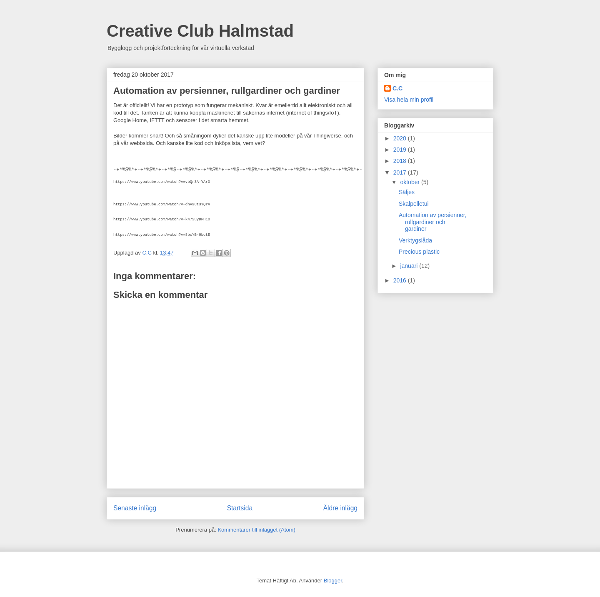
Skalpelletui (414, 203)
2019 (400, 149)
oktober (410, 182)
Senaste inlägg (134, 508)
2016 (400, 280)
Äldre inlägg (340, 508)
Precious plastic (419, 251)
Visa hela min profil (408, 99)
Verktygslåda (415, 240)
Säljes (407, 192)
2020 (400, 138)
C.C (397, 88)
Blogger (333, 580)
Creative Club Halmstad (200, 31)
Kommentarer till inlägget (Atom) (256, 530)
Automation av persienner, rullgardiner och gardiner (433, 222)
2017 (400, 172)
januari (409, 265)
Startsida (240, 508)
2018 (400, 160)
